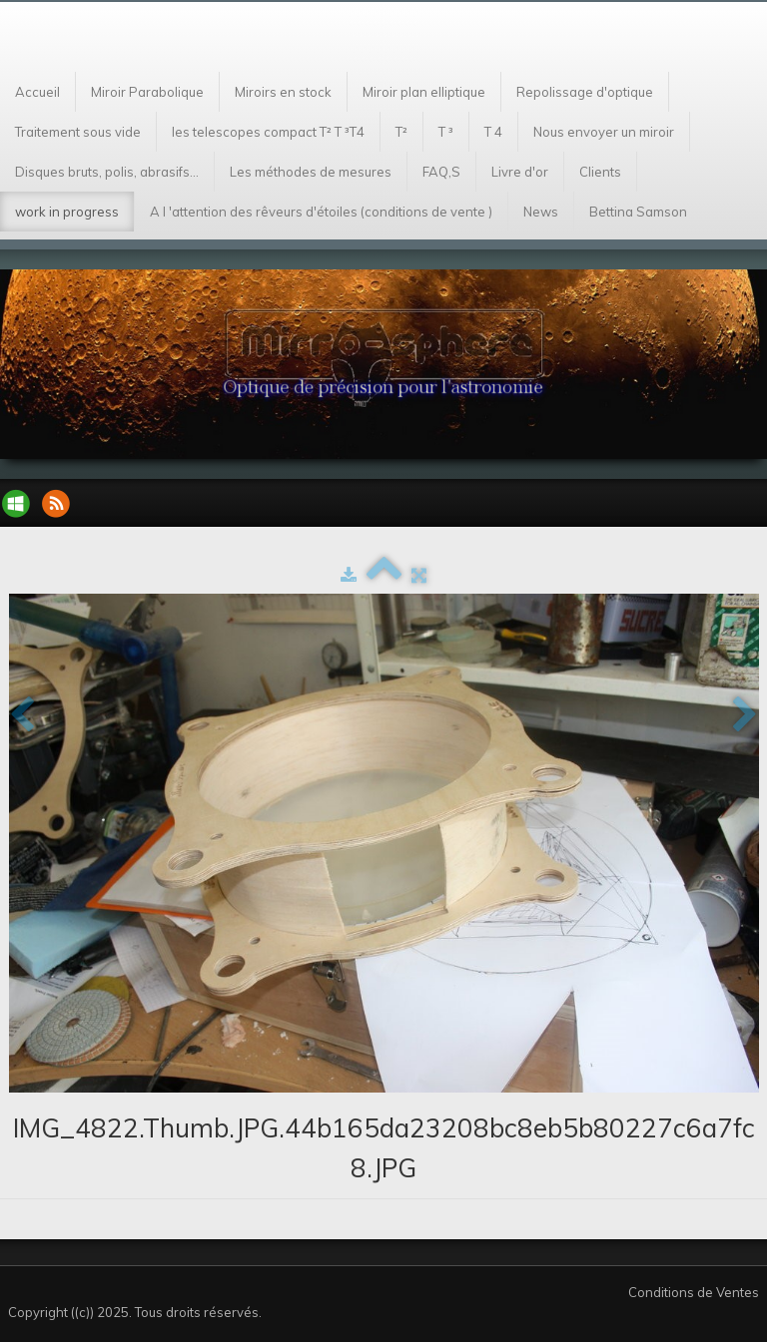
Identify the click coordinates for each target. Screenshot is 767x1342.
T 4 (493, 132)
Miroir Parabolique (147, 92)
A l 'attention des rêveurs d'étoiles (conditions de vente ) (321, 212)
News (540, 212)
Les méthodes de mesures (310, 172)
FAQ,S (441, 172)
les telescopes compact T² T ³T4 (268, 132)
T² (401, 132)
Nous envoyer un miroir (603, 132)
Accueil (37, 92)
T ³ (445, 132)
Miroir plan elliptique (424, 92)
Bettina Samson (638, 212)
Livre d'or (519, 172)
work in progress (67, 212)
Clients (600, 172)
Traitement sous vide (78, 132)
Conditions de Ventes (693, 1292)
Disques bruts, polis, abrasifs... (107, 172)
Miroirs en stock (283, 92)
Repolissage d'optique (584, 92)
